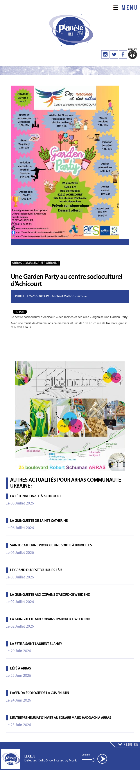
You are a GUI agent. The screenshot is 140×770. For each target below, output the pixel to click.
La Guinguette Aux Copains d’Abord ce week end (50, 595)
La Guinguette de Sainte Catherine (39, 521)
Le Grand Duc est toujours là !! (36, 570)
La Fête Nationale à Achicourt (35, 496)
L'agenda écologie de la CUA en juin (39, 693)
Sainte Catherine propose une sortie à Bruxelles (51, 545)
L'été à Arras (20, 668)
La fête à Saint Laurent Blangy (36, 644)
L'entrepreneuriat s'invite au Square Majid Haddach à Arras (60, 718)
